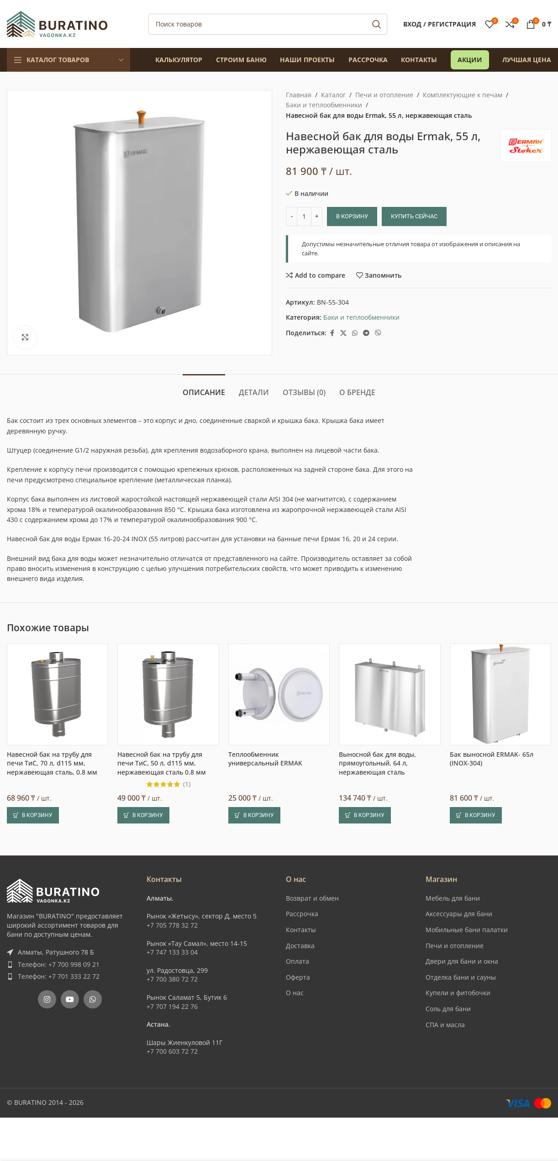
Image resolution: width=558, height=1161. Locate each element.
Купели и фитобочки (458, 992)
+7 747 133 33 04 (172, 952)
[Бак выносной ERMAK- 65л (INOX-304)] (500, 694)
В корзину (352, 216)
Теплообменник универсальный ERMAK (265, 759)
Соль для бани (448, 1008)
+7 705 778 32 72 (172, 925)
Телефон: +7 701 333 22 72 (59, 976)
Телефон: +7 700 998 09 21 (59, 964)
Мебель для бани (453, 898)
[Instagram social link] (47, 999)
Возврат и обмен (312, 898)
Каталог (333, 94)
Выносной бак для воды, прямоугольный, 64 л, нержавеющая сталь (377, 763)
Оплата (297, 961)
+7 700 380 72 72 (172, 979)
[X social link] (343, 333)
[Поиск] (267, 24)
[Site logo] (57, 23)
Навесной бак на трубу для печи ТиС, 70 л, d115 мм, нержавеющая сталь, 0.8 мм (52, 763)
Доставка (300, 945)
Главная (298, 94)
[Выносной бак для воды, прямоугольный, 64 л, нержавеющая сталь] (389, 694)
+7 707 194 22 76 (172, 1006)
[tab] (204, 388)
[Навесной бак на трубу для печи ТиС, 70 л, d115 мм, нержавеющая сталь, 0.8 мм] (57, 694)
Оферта (298, 977)
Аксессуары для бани (459, 913)
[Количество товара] (304, 216)
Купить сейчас (414, 216)
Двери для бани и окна (462, 961)
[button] (33, 815)
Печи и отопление (384, 94)
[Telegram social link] (366, 333)
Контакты (301, 929)
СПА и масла (445, 1024)
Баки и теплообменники (324, 104)
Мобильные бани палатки (467, 929)
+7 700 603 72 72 (172, 1051)
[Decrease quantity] (291, 216)
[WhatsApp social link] (354, 333)
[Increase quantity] (316, 216)
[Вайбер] (378, 333)
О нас (295, 992)
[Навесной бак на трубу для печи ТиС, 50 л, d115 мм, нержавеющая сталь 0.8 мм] (168, 694)
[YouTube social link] (70, 999)
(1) (186, 784)
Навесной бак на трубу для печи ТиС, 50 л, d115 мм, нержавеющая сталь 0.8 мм (161, 763)
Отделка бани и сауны (461, 977)
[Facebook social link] (331, 333)
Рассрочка (302, 913)
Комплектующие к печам (462, 94)
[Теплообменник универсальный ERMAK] (279, 694)
